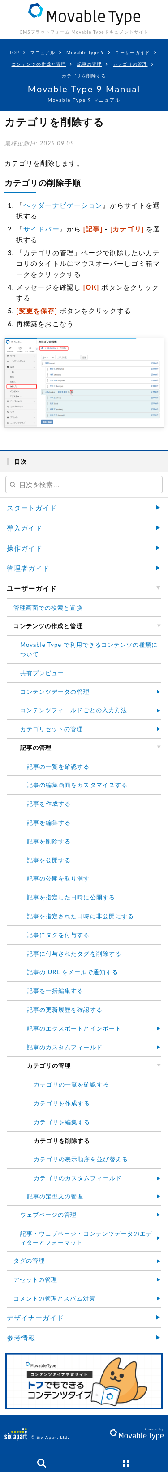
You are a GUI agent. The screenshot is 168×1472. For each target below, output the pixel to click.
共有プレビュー (42, 672)
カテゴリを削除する (84, 75)
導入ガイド (25, 528)
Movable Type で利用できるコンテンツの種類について (89, 649)
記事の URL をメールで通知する (73, 972)
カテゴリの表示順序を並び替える (81, 1159)
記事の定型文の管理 (55, 1196)
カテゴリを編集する (62, 1121)
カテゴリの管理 (130, 64)
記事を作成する (49, 803)
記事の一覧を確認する (58, 766)
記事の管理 (89, 64)
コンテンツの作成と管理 (39, 64)
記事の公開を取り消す (58, 878)
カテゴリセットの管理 (51, 728)
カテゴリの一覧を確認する (71, 1084)
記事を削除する (49, 841)
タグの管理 (29, 1260)
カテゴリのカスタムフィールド (78, 1177)
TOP (14, 52)
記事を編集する (49, 822)
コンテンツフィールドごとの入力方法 (73, 710)
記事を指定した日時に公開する (71, 897)
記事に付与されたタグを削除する (74, 953)
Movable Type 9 (85, 52)
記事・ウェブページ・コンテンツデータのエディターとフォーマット (86, 1238)
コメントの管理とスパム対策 (54, 1298)
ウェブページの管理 (48, 1214)
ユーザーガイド (132, 52)
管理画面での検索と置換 (48, 607)
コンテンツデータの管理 (55, 691)
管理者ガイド (28, 568)
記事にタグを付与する (58, 934)
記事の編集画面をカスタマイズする (77, 784)
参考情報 (21, 1338)
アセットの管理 (35, 1279)
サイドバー (41, 229)
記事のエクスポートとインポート (74, 1028)
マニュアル (42, 52)
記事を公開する (49, 860)
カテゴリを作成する (62, 1103)
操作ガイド (25, 548)
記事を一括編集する (55, 990)
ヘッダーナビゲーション (63, 205)
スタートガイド (32, 508)
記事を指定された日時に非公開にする (80, 916)
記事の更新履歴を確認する (65, 1009)
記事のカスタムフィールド (65, 1047)
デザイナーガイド (35, 1318)
